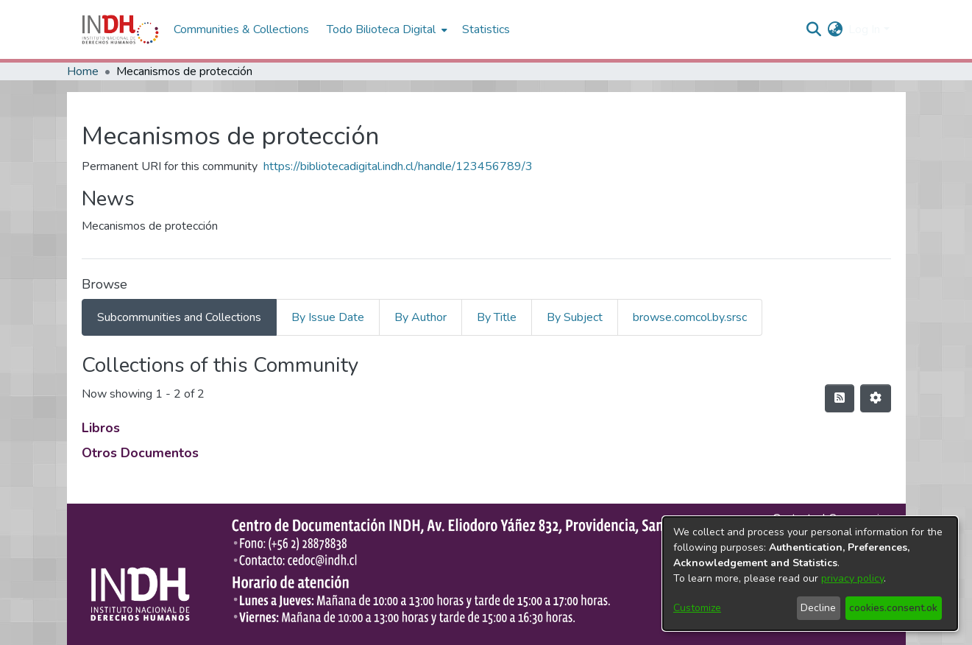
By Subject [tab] (575, 317)
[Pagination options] (875, 398)
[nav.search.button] (813, 29)
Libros (101, 428)
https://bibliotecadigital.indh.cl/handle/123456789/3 (398, 166)
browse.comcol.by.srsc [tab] (690, 317)
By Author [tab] (420, 317)
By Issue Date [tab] (327, 317)
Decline (818, 608)
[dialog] (810, 573)
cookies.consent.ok (893, 608)
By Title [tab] (497, 317)
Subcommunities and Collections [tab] (179, 317)
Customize (697, 608)
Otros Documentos (140, 453)
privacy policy (852, 578)
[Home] (120, 29)
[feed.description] (839, 398)
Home (83, 71)
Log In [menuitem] (864, 29)
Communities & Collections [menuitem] (241, 29)
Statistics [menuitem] (486, 29)
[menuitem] (835, 29)
